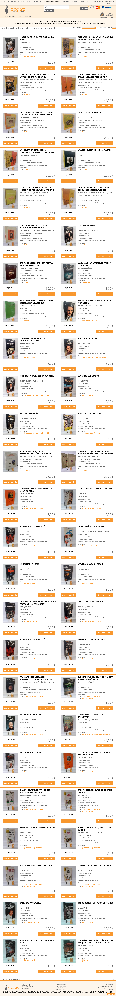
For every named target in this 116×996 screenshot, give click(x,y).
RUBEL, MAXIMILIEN (26, 494)
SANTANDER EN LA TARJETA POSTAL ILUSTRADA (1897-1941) (38, 264)
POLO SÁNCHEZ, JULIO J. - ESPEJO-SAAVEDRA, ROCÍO (38, 230)
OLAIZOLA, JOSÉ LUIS (85, 268)
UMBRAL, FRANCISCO (27, 343)
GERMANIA (28, 685)
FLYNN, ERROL (24, 908)
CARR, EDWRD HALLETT (86, 757)
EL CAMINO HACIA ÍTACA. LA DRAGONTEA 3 (96, 716)
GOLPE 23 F (85, 960)
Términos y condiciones (105, 988)
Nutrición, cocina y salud (90, 546)
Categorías (28, 16)
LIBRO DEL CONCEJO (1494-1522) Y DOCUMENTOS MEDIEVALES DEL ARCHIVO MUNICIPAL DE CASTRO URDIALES (96, 189)
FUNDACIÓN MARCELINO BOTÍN (92, 45)
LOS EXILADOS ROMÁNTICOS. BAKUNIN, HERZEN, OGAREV (96, 753)
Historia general (29, 56)
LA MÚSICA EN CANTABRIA (96, 113)
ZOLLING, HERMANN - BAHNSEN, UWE (90, 833)
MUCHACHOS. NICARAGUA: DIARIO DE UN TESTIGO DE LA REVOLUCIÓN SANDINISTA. (38, 603)
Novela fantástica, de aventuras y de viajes (96, 734)
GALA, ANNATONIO (84, 343)
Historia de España (30, 358)
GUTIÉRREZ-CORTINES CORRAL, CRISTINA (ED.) (36, 456)
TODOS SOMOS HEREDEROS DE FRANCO (96, 904)
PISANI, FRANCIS (25, 607)
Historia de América (30, 621)
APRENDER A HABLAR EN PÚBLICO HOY (38, 377)
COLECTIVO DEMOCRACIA (86, 946)
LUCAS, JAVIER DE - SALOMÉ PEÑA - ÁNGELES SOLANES (38, 682)
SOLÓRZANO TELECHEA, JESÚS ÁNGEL (91, 42)
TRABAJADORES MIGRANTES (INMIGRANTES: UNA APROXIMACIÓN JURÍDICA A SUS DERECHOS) (38, 678)
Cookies (110, 989)
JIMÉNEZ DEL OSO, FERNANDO (88, 230)
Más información (10, 68)
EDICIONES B (87, 421)
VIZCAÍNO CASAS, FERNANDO (88, 569)
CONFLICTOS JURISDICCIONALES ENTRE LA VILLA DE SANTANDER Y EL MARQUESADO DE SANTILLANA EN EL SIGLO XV (38, 76)
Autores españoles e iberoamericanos (94, 358)
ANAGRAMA (28, 496)
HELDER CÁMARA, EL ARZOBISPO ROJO (38, 828)
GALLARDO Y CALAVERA (38, 904)
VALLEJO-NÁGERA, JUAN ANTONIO (31, 381)
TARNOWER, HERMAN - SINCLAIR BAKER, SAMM (94, 531)
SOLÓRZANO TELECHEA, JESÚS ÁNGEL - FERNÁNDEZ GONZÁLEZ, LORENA (44, 80)
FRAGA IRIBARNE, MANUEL (28, 720)
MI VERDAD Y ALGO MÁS (38, 753)
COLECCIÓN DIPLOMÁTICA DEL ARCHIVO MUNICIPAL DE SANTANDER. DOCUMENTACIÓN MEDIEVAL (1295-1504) (96, 38)
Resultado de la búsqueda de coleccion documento (28, 28)
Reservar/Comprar (47, 68)
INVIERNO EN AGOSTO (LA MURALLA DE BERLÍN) (96, 828)
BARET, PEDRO (24, 757)
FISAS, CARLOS (25, 42)
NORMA (27, 308)
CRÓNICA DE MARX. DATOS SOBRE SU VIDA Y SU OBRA (38, 490)
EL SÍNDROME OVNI (96, 226)
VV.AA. (80, 155)
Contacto (112, 4)
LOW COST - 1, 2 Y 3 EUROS (91, 696)
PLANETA (27, 45)
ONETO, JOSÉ (24, 569)
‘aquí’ (112, 992)
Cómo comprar (61, 984)
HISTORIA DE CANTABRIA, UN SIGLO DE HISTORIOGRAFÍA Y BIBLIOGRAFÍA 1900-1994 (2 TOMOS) (96, 452)
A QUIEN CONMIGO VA (96, 339)
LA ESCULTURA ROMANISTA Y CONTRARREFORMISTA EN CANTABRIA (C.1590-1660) (38, 151)
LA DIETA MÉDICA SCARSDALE (96, 527)
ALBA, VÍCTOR (82, 908)
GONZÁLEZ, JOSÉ (25, 833)
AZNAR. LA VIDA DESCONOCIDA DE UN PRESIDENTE (96, 301)
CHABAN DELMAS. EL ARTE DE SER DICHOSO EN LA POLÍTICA (38, 791)
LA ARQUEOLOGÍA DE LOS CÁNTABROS (96, 151)
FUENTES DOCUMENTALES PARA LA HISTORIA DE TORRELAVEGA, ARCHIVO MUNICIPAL (38, 189)
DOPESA (27, 798)
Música (26, 320)
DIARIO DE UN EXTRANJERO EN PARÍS (96, 866)
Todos (20, 16)
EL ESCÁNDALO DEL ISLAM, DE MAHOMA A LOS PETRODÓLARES (96, 678)
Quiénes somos (61, 986)
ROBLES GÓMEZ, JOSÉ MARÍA (29, 117)
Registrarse (110, 1)
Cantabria (85, 56)
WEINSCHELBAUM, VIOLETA (29, 306)
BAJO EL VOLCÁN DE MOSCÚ (38, 527)
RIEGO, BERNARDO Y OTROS (29, 268)
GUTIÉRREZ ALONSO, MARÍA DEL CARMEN (34, 193)
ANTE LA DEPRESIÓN (38, 414)
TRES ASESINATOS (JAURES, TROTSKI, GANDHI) (96, 791)
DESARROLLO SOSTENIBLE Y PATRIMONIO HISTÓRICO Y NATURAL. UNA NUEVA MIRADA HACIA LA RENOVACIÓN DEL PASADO (38, 452)
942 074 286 (37, 1)
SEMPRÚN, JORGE (84, 644)
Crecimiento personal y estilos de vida (36, 395)
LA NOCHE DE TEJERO (38, 565)
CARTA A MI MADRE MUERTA (96, 603)
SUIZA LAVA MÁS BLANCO (96, 414)
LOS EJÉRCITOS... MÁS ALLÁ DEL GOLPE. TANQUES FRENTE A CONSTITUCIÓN (96, 941)
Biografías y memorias (89, 320)
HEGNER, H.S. (82, 795)
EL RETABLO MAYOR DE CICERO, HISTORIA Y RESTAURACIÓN (38, 226)
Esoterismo (86, 245)
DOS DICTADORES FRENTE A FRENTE (38, 866)
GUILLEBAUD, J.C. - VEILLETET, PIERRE (33, 795)
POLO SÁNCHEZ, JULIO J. (28, 155)
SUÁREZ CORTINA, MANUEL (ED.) (89, 456)
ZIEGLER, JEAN (83, 419)
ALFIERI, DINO (24, 870)
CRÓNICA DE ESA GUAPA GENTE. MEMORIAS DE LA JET (38, 339)
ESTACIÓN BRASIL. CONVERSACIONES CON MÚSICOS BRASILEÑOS (38, 301)
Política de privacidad (106, 986)
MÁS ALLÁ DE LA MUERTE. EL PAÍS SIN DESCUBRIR (96, 264)
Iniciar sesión (98, 1)
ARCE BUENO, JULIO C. (85, 117)
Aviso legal (109, 984)
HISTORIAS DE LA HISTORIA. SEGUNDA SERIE (38, 38)
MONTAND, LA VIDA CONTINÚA (96, 640)
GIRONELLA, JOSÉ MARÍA (86, 607)
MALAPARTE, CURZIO (85, 870)
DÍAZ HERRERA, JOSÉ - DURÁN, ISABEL (90, 306)
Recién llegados (9, 16)
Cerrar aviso (111, 994)
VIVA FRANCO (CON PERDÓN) (96, 565)
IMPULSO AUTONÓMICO (38, 716)
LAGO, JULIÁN (24, 531)
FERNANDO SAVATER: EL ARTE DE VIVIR (96, 490)
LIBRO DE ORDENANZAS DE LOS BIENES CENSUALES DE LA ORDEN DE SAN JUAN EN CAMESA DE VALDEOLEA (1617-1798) (38, 113)
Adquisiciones (60, 989)
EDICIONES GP (87, 798)
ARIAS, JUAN (82, 494)
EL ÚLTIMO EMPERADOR (96, 377)
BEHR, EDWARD (83, 381)
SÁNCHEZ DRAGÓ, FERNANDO (88, 720)
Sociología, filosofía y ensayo (92, 433)
